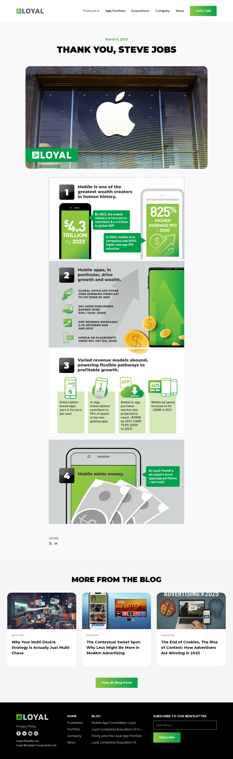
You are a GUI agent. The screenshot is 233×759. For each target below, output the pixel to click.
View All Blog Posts (116, 682)
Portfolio (73, 729)
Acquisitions (140, 11)
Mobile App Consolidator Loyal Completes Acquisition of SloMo (114, 723)
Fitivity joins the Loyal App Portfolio (117, 736)
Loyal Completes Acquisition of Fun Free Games (117, 730)
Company (162, 11)
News (180, 11)
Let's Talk (203, 11)
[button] (91, 11)
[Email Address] (185, 725)
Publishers (75, 723)
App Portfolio (115, 11)
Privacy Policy (26, 726)
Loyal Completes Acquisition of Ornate (114, 743)
